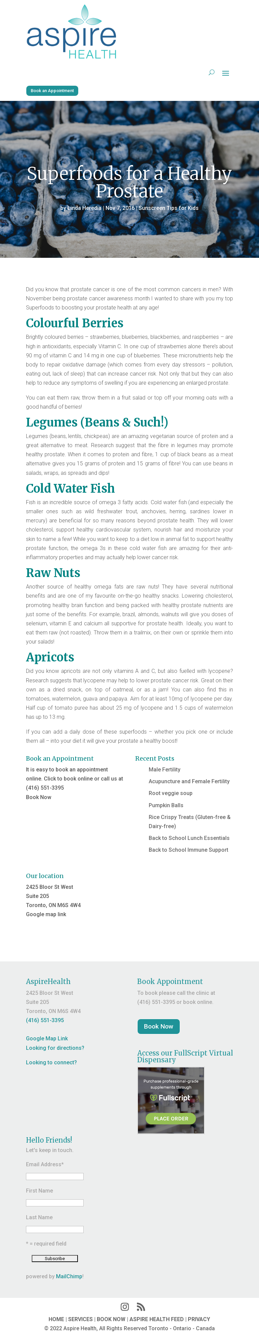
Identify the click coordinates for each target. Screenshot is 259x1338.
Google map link (46, 914)
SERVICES (80, 1319)
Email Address (45, 1164)
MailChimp (69, 1276)
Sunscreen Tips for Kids (169, 208)
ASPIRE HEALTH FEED (157, 1319)
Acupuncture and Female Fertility (189, 781)
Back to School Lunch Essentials (189, 838)
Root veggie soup (171, 793)
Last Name (39, 1217)
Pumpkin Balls (166, 805)
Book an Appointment (52, 90)
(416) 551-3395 (45, 1020)
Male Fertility (164, 769)
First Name (39, 1190)
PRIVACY (199, 1319)
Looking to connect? (51, 1062)
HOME (56, 1319)
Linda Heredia (84, 208)
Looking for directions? (55, 1048)
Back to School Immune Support (188, 850)
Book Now (38, 797)
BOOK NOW (111, 1319)
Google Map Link (47, 1038)
